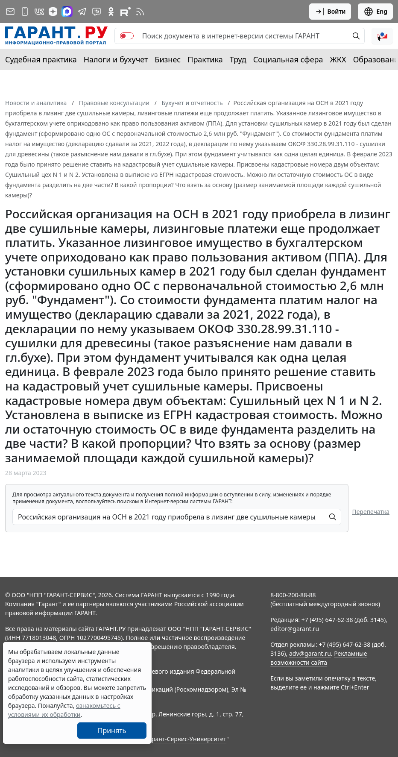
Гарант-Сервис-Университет (186, 739)
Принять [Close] (112, 730)
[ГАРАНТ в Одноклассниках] (111, 11)
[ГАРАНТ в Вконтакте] (39, 11)
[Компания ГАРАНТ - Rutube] (125, 11)
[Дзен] (53, 11)
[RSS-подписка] (140, 11)
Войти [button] (330, 11)
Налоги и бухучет (116, 59)
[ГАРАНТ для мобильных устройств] (25, 11)
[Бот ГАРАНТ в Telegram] (96, 11)
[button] (382, 36)
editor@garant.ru (294, 629)
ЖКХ (338, 59)
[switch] (127, 35)
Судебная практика (41, 59)
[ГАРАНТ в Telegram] (82, 11)
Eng (375, 11)
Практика (204, 59)
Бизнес (168, 59)
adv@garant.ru (310, 653)
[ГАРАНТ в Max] (67, 11)
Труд (238, 59)
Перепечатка (370, 512)
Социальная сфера (288, 59)
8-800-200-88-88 (293, 595)
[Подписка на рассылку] (10, 11)
